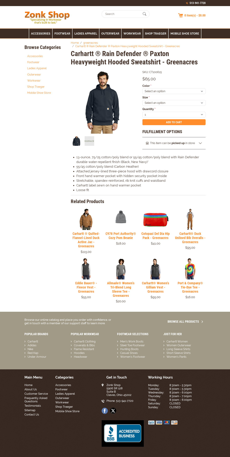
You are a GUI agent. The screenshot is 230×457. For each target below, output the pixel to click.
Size (146, 97)
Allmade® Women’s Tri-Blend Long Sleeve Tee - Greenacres (120, 289)
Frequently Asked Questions (35, 399)
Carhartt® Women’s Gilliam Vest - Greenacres (155, 287)
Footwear (62, 33)
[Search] (122, 14)
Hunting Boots (129, 349)
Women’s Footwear (132, 356)
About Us (30, 389)
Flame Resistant (84, 349)
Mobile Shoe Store (185, 33)
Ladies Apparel (85, 33)
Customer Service (36, 393)
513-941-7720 (198, 3)
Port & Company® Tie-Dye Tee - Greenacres (190, 287)
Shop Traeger (155, 33)
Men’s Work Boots (131, 341)
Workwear (132, 33)
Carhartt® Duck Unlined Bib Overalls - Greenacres (190, 238)
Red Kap (33, 353)
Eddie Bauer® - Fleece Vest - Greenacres (86, 287)
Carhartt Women (177, 341)
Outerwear (110, 33)
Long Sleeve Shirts (178, 349)
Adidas (32, 345)
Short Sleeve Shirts (179, 353)
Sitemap (29, 410)
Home (28, 385)
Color (146, 85)
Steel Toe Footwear (132, 345)
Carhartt (33, 341)
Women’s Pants (176, 356)
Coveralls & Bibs (84, 345)
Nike (30, 349)
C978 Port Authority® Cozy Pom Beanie (120, 236)
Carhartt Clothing (85, 341)
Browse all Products (185, 321)
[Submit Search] (144, 14)
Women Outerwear (179, 345)
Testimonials (32, 405)
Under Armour (37, 356)
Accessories (40, 33)
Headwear (80, 356)
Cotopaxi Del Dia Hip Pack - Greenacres (155, 236)
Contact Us (31, 414)
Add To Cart (174, 122)
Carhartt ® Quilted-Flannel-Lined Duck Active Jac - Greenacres (86, 240)
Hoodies (79, 353)
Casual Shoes (129, 353)
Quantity (149, 109)
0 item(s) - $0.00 (195, 15)
